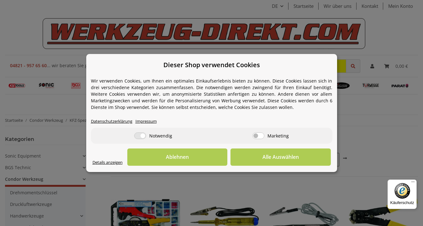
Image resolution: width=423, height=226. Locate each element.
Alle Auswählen (299, 157)
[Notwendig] (140, 136)
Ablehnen (233, 157)
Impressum (153, 122)
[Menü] (413, 183)
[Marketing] (258, 136)
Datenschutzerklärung (114, 122)
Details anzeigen (110, 163)
